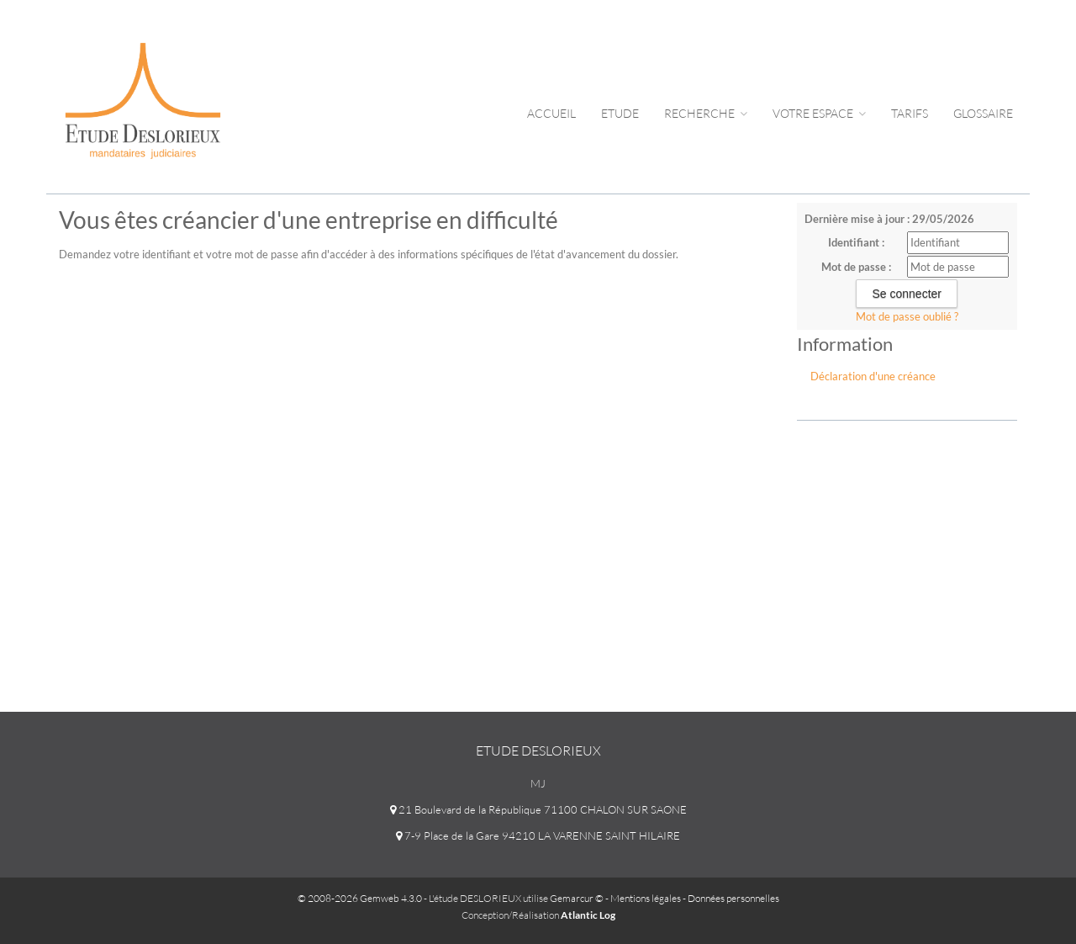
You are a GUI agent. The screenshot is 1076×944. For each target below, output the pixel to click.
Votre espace (819, 113)
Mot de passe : (856, 266)
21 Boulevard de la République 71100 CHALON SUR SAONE (538, 809)
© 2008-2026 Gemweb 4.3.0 (360, 898)
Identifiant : (856, 242)
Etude (620, 113)
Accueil (551, 113)
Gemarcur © (577, 898)
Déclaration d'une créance (873, 376)
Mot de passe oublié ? (907, 316)
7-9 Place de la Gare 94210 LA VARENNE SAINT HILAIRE (538, 835)
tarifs (909, 113)
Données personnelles (733, 898)
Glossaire (983, 113)
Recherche (705, 113)
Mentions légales (645, 898)
